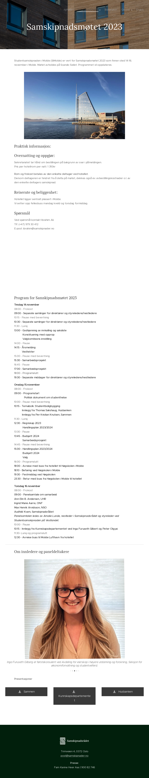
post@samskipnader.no (74, 755)
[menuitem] (68, 10)
